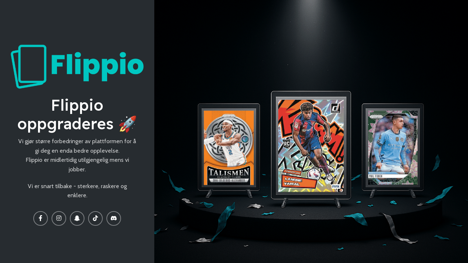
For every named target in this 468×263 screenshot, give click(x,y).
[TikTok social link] (95, 218)
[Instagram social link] (59, 218)
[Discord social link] (113, 218)
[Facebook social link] (40, 218)
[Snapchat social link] (77, 218)
